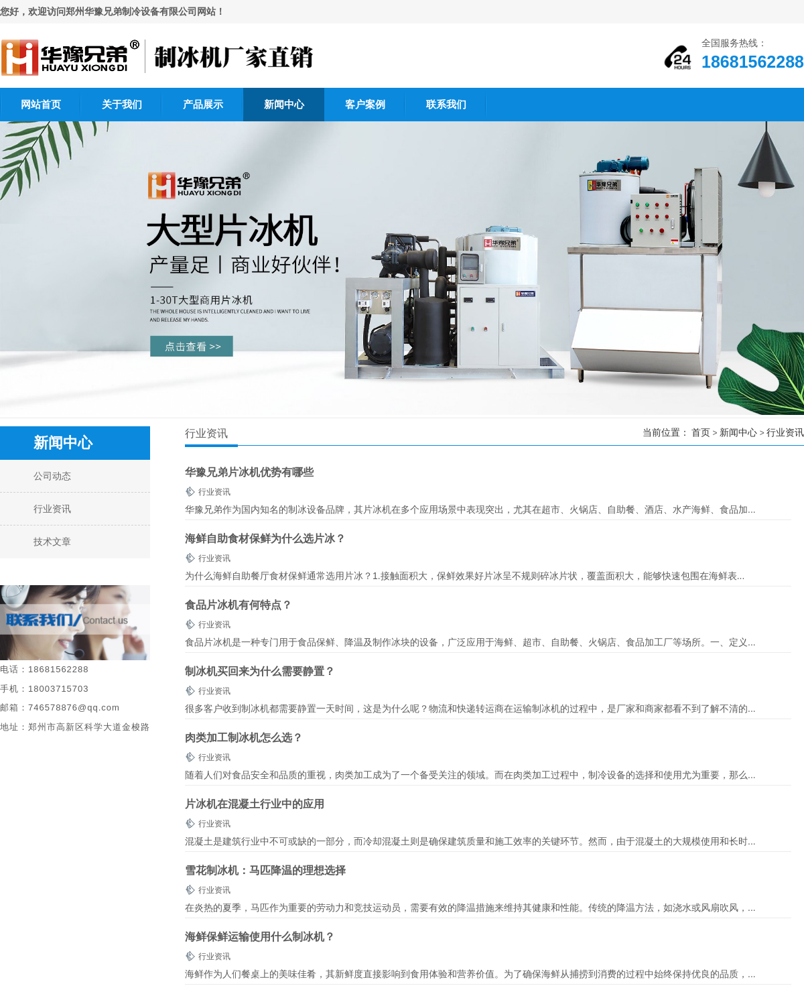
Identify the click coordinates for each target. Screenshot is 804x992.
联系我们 (446, 104)
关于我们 (122, 104)
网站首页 (41, 104)
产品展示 (203, 104)
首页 (700, 432)
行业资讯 (785, 432)
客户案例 (365, 104)
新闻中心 (284, 104)
